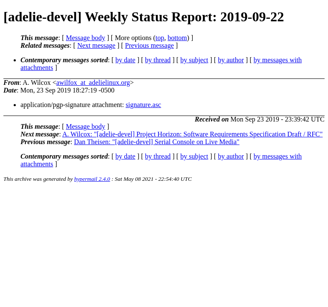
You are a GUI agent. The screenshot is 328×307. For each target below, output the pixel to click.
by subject (194, 60)
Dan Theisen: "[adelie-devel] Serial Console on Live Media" (156, 141)
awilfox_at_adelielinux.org (93, 82)
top (159, 37)
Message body (85, 37)
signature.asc (143, 104)
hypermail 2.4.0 (92, 179)
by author (231, 60)
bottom (177, 37)
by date (125, 60)
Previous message (149, 45)
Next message (96, 45)
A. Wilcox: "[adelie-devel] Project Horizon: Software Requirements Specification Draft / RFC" (192, 134)
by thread (158, 60)
